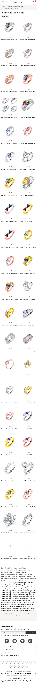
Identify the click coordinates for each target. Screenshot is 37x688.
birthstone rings (5, 570)
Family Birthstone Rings (18, 583)
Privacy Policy (24, 635)
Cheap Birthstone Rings (12, 604)
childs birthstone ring (31, 578)
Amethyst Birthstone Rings (20, 597)
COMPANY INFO (6, 647)
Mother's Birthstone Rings (18, 587)
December (4, 574)
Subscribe (31, 633)
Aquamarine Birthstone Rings (21, 593)
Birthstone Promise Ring (27, 610)
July (2, 572)
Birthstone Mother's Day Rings (21, 601)
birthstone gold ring (30, 580)
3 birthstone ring (22, 580)
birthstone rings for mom (12, 574)
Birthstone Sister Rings (8, 602)
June (32, 570)
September (12, 572)
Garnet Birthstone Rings (16, 589)
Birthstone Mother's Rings (20, 608)
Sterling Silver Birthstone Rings (22, 591)
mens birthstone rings (12, 576)
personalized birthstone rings (20, 578)
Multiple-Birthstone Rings (20, 595)
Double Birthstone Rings (20, 599)
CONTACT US (5, 653)
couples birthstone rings (9, 578)
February (17, 570)
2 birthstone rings (4, 580)
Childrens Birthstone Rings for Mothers (18, 609)
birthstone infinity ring (6, 582)
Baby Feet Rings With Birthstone (15, 606)
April (25, 570)
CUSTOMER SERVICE (7, 650)
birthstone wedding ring (14, 580)
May (29, 570)
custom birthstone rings (23, 576)
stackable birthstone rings (24, 574)
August (6, 572)
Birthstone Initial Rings (16, 585)
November (23, 572)
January (12, 570)
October (17, 572)
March (22, 570)
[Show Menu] (3, 2)
